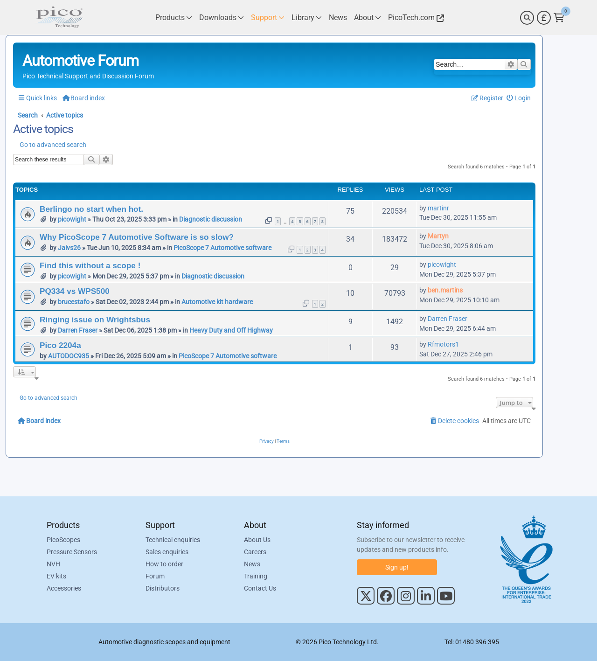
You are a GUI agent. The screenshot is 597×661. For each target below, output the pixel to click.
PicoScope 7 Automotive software (222, 247)
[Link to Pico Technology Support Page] (268, 17)
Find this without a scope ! (90, 265)
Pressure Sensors (72, 552)
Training (255, 576)
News (252, 564)
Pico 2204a (60, 345)
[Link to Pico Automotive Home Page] (58, 17)
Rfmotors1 (443, 344)
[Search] (527, 18)
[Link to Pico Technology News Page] (338, 17)
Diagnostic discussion (210, 219)
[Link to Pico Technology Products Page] (173, 17)
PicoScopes (63, 539)
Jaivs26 (69, 247)
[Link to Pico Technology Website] (414, 17)
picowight (72, 219)
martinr (438, 208)
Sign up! (397, 567)
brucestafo (74, 302)
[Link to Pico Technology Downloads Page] (221, 17)
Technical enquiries (173, 539)
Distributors (163, 588)
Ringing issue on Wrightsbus (95, 319)
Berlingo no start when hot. (91, 209)
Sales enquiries (167, 552)
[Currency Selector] (544, 18)
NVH (53, 564)
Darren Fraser (77, 330)
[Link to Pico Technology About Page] (367, 17)
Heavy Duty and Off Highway (231, 330)
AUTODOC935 (68, 356)
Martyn (438, 236)
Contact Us (260, 588)
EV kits (56, 576)
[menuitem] (519, 98)
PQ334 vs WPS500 (75, 291)
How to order (164, 564)
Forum (155, 576)
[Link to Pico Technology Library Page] (307, 17)
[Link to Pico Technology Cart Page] (559, 17)
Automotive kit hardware (217, 302)
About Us (257, 539)
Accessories (64, 588)
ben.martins (445, 290)
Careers (255, 552)
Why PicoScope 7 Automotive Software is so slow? (137, 237)
